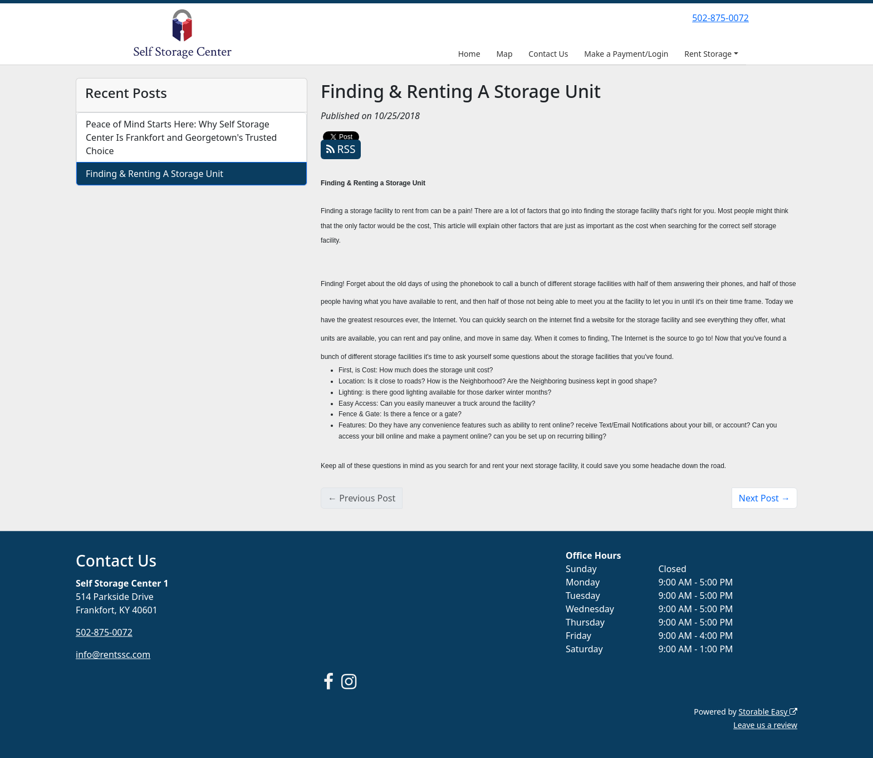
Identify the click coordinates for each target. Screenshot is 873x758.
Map (504, 53)
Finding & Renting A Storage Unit (154, 174)
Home (469, 53)
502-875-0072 (720, 18)
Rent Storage (708, 53)
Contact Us (548, 53)
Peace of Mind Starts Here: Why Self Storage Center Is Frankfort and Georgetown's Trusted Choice (181, 137)
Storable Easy (768, 711)
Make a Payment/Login (626, 53)
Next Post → (764, 498)
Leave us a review (765, 725)
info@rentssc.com (113, 654)
